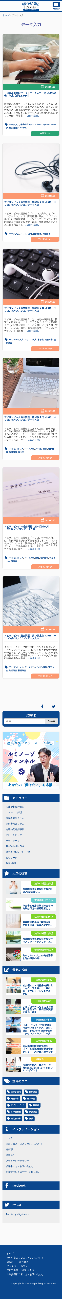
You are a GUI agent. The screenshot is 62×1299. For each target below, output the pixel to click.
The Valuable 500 (15, 846)
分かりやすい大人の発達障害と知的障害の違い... (38, 957)
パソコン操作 (26, 234)
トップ (9, 1138)
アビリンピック (45, 239)
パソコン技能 (41, 667)
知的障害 (37, 234)
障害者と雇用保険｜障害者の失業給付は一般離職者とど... (38, 907)
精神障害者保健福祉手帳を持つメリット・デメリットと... (38, 940)
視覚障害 (46, 234)
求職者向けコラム (15, 818)
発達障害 (33, 1112)
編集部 (9, 1149)
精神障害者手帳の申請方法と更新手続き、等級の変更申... (38, 923)
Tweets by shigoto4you (17, 1214)
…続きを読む (31, 115)
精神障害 (33, 1092)
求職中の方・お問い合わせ (20, 1166)
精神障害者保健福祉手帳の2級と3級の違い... (37, 890)
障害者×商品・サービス (18, 852)
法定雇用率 (16, 1118)
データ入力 (14, 124)
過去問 (21, 452)
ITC (10, 340)
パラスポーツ (13, 840)
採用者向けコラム (15, 823)
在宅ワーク (45, 133)
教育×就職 (11, 863)
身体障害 (31, 1098)
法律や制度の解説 (15, 806)
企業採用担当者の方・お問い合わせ (24, 1172)
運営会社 (10, 1155)
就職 (37, 558)
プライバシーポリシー (17, 1160)
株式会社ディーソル (18, 128)
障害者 (14, 561)
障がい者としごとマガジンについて (24, 1143)
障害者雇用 (16, 1092)
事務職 (40, 340)
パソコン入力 (31, 340)
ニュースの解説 (14, 812)
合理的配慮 (16, 1112)
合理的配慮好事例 (15, 829)
